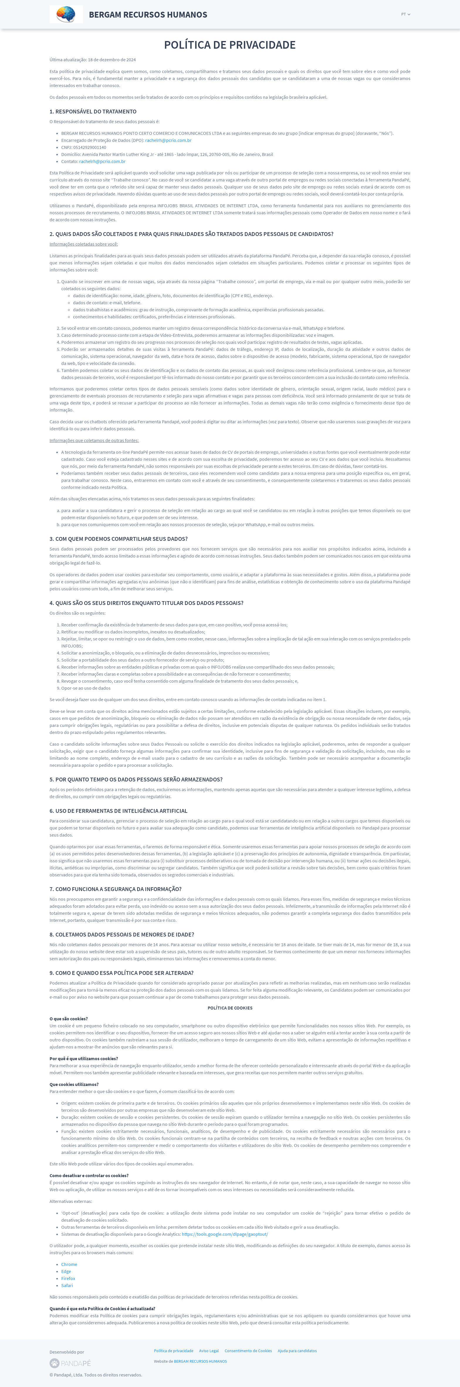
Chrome (69, 1264)
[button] (405, 14)
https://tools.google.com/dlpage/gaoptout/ (225, 1234)
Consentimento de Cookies (248, 1350)
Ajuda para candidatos (297, 1350)
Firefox (68, 1278)
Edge (66, 1271)
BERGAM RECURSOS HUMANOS (200, 1361)
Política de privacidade (173, 1350)
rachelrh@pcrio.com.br (168, 140)
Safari (67, 1285)
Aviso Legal (209, 1350)
